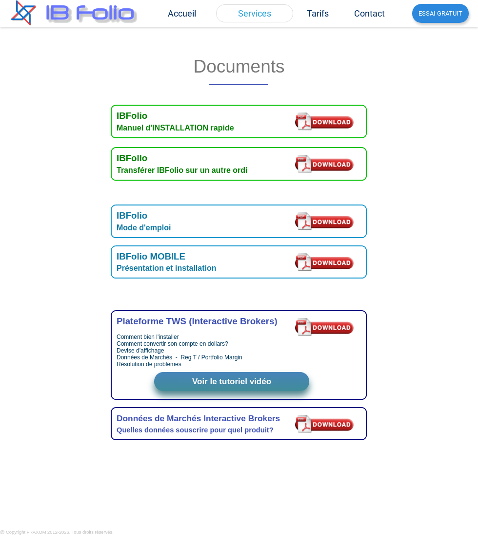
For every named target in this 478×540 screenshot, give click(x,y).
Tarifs (318, 13)
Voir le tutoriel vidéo (231, 381)
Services (254, 13)
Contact (369, 13)
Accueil (182, 13)
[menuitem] (182, 13)
